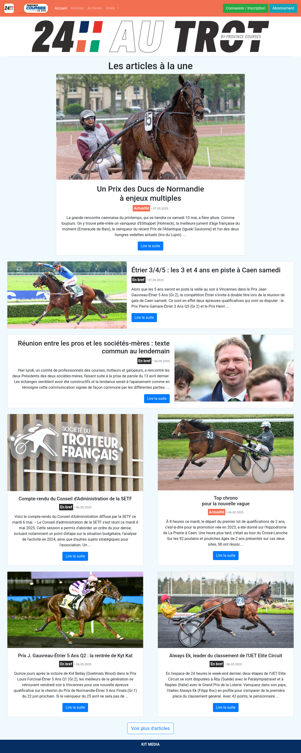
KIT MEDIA (150, 744)
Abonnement (283, 8)
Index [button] (111, 8)
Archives (95, 8)
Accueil (62, 7)
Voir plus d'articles (150, 728)
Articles (77, 8)
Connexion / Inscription (245, 8)
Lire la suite (150, 246)
